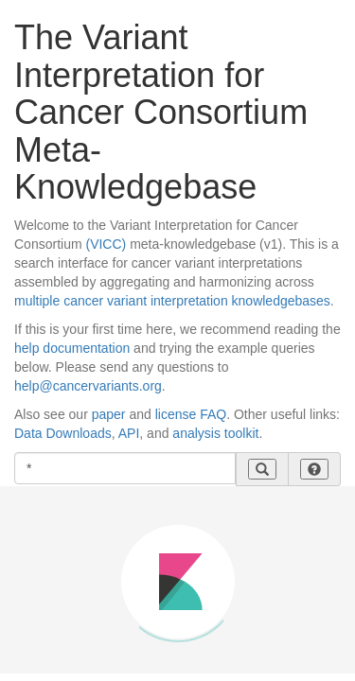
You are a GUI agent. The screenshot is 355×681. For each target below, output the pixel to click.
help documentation (72, 348)
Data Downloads (63, 433)
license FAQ (190, 414)
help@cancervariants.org (88, 385)
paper (109, 414)
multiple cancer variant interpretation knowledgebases (172, 300)
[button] (314, 469)
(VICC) (105, 244)
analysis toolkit (215, 433)
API (129, 433)
